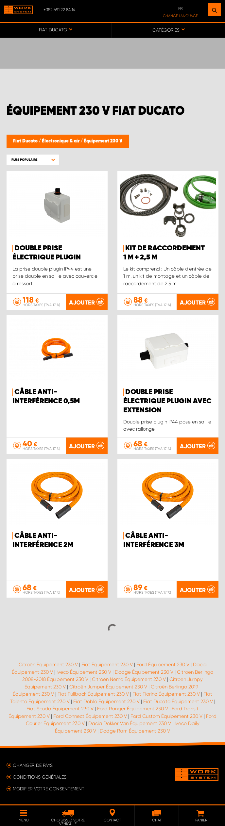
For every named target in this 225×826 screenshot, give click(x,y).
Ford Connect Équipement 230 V (90, 716)
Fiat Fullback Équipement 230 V (93, 694)
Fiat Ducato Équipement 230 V (178, 701)
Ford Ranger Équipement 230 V (132, 709)
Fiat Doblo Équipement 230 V (106, 701)
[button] (33, 160)
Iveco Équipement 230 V (84, 672)
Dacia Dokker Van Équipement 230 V (129, 723)
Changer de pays (33, 765)
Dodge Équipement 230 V (144, 672)
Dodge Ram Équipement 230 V (135, 731)
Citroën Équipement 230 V (48, 665)
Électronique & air (61, 141)
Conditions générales (39, 777)
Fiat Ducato (26, 141)
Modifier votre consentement (48, 788)
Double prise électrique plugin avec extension (167, 401)
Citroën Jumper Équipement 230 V (108, 687)
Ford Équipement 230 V (162, 665)
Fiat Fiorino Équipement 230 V (166, 694)
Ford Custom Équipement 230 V (166, 716)
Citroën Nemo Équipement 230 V (129, 679)
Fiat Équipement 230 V (107, 665)
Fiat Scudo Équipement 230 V (60, 709)
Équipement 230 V (103, 141)
